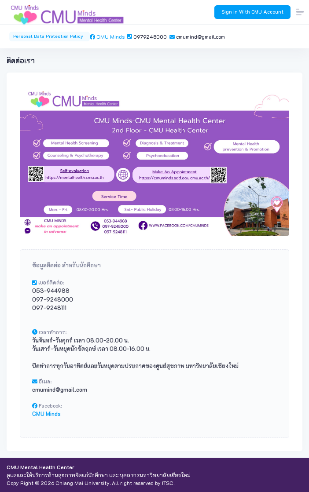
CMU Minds (108, 36)
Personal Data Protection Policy (49, 36)
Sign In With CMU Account (252, 11)
